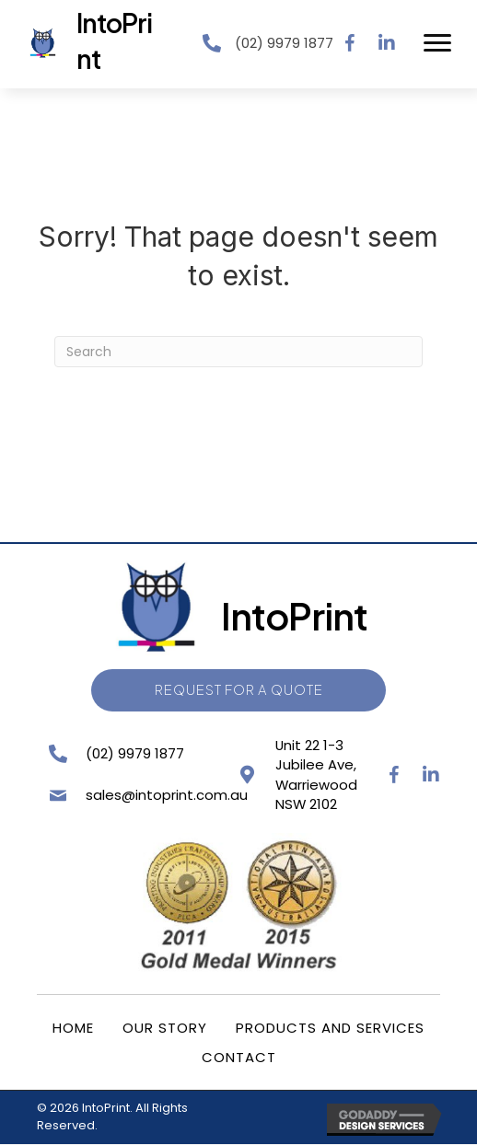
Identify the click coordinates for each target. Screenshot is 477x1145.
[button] (350, 43)
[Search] (238, 351)
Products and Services (330, 1028)
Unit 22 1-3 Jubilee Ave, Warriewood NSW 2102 (314, 775)
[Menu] (437, 43)
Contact (239, 1058)
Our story (164, 1028)
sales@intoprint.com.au (164, 795)
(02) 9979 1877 (284, 42)
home (73, 1028)
